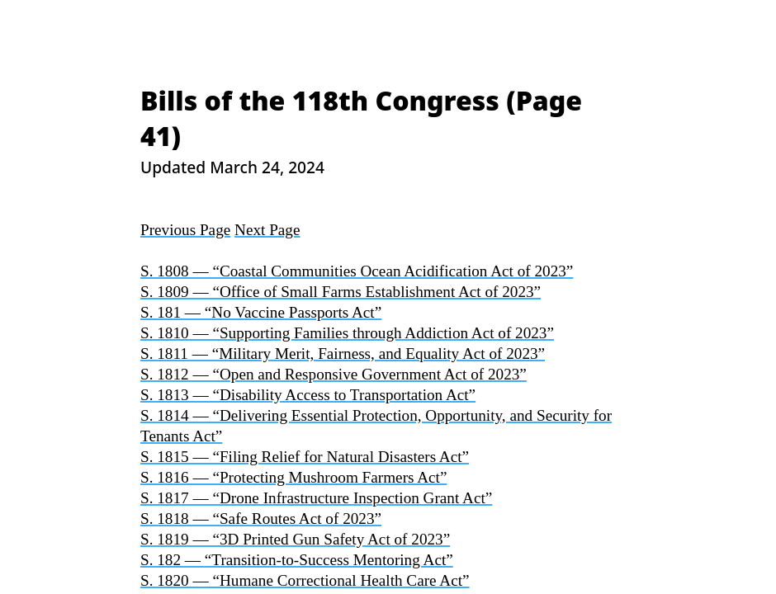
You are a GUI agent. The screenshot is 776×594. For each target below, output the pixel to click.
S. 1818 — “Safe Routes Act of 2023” (260, 518)
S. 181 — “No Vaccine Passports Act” (260, 312)
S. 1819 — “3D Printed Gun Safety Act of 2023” (295, 539)
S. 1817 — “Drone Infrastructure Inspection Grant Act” (316, 498)
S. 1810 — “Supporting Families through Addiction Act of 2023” (347, 333)
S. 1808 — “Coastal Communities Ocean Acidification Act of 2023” (356, 271)
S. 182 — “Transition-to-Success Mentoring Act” (296, 559)
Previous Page (185, 229)
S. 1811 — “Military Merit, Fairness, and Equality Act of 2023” (342, 353)
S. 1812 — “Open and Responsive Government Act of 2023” (333, 374)
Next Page (267, 229)
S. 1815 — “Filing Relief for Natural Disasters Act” (304, 456)
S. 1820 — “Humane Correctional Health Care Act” (305, 580)
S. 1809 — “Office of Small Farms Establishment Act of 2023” (340, 291)
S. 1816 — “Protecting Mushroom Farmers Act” (293, 477)
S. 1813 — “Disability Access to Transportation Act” (308, 394)
